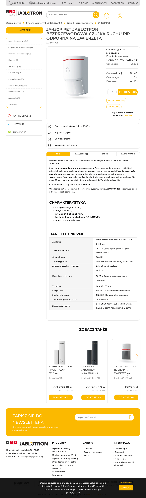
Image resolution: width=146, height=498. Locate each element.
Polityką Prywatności (53, 486)
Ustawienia (126, 482)
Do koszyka (128, 92)
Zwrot (87, 456)
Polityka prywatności (124, 456)
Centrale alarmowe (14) (18, 41)
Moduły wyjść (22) (16, 92)
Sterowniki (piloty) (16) (17, 86)
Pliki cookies (120, 459)
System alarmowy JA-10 (64, 455)
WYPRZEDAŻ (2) (22, 116)
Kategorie (25, 30)
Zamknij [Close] (126, 487)
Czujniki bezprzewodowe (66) (20, 48)
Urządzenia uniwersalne (64, 462)
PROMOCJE (19, 132)
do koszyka (60, 397)
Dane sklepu (121, 449)
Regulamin (68, 3)
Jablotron (117, 3)
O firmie (83, 3)
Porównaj (114, 107)
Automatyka (59, 472)
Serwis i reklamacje (93, 452)
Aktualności (99, 3)
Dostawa (88, 449)
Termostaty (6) (14, 67)
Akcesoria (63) (14, 98)
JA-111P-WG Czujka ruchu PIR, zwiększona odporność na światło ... (125, 373)
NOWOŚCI (19, 124)
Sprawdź (128, 116)
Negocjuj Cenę (116, 100)
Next (137, 356)
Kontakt (133, 3)
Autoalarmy (58, 475)
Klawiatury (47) (14, 73)
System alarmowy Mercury (65, 459)
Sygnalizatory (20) (16, 79)
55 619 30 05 (16, 3)
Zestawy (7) (13, 105)
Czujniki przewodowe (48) (19, 54)
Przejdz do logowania (117, 56)
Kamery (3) (13, 60)
